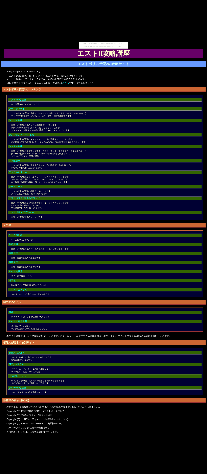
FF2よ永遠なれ (16, 364)
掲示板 (12, 280)
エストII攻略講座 (17, 99)
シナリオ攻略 (16, 120)
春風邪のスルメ (17, 352)
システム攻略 (16, 146)
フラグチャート (17, 108)
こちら (65, 83)
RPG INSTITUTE (17, 376)
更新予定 (13, 262)
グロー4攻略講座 (17, 387)
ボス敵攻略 (14, 160)
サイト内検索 (16, 271)
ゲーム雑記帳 (16, 235)
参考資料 (13, 244)
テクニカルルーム (18, 172)
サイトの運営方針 (18, 321)
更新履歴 (13, 253)
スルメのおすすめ (18, 289)
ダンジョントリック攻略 (21, 134)
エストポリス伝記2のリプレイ (24, 198)
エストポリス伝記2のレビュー (24, 212)
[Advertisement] (103, 21)
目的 (11, 312)
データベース (16, 186)
